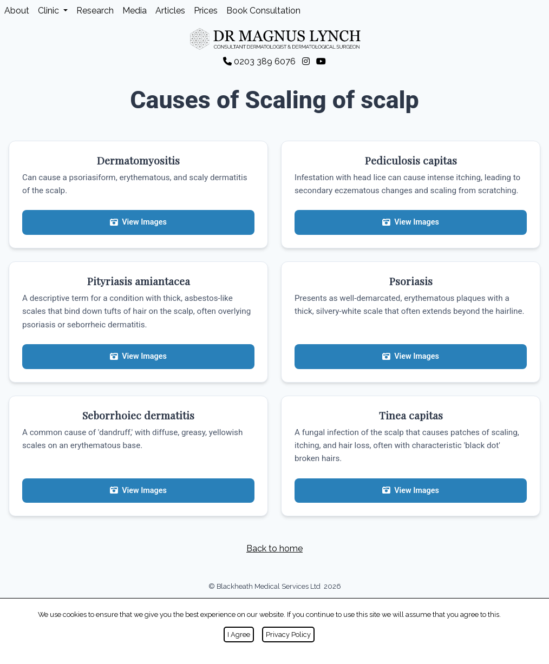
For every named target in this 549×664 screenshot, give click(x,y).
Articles (170, 10)
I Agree (238, 634)
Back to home (274, 548)
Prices (206, 10)
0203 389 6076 (260, 61)
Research (95, 10)
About (16, 10)
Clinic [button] (49, 10)
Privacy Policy (288, 634)
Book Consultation (263, 10)
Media (134, 10)
